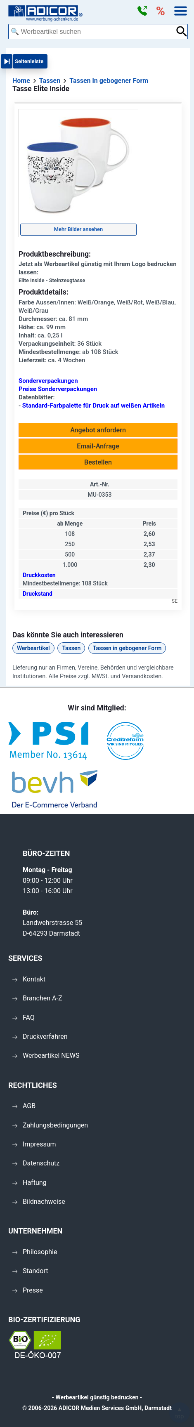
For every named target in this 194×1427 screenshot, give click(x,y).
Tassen (71, 648)
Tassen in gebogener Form (127, 648)
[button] (142, 11)
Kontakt (28, 979)
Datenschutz (35, 1163)
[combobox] (92, 31)
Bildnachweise (38, 1201)
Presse (27, 1290)
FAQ (23, 1017)
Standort (30, 1271)
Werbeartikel (33, 648)
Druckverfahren (40, 1036)
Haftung (29, 1182)
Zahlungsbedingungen (50, 1125)
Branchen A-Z (37, 998)
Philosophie (34, 1252)
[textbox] (92, 31)
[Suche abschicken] (182, 31)
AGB (23, 1106)
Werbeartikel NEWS (45, 1055)
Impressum (34, 1144)
